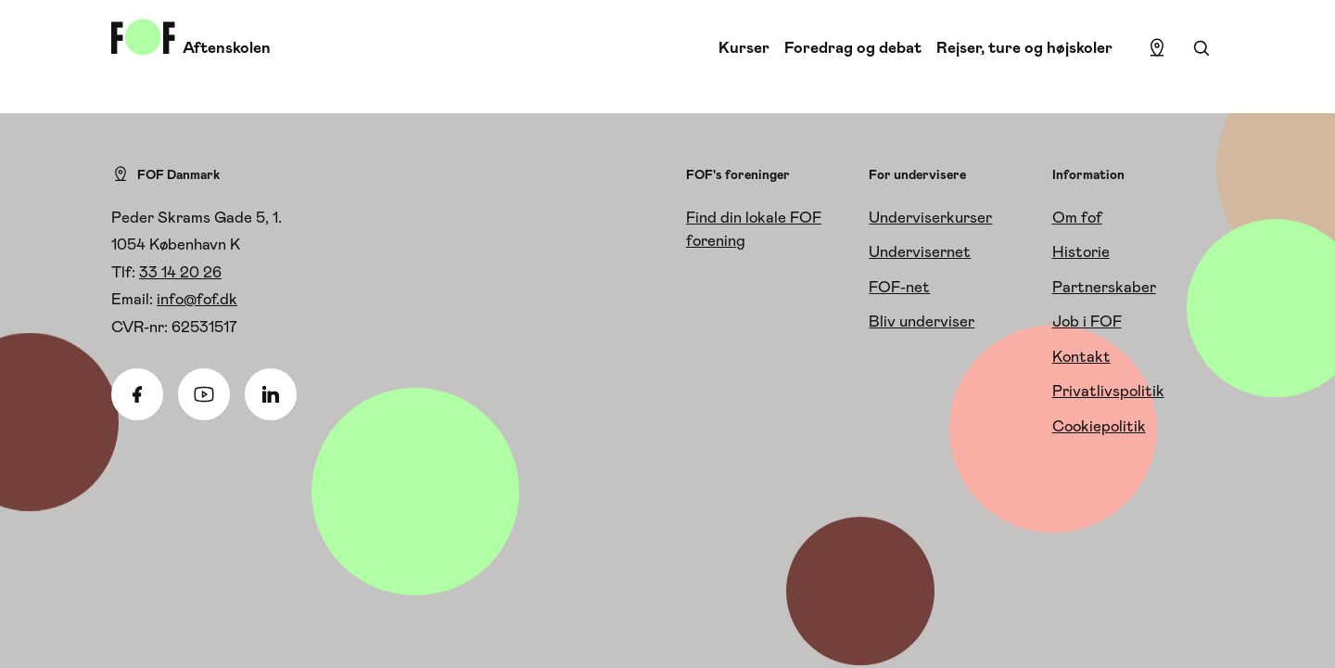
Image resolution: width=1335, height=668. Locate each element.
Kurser (743, 47)
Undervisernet (920, 251)
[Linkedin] (271, 394)
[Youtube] (204, 394)
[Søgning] (1201, 48)
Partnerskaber (1104, 286)
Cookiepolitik (1099, 426)
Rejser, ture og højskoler (1024, 47)
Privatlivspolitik (1108, 390)
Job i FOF (1087, 321)
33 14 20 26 (180, 272)
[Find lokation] (1157, 48)
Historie (1081, 251)
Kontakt (1081, 356)
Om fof (1077, 217)
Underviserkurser (930, 217)
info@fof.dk (197, 299)
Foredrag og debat (853, 47)
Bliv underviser (921, 321)
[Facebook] (137, 394)
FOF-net (899, 286)
